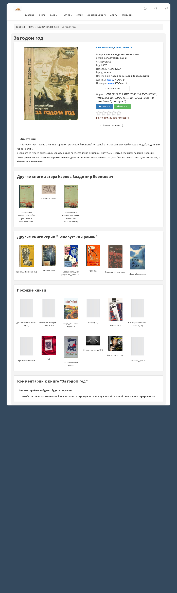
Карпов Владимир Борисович (121, 54)
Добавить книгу (96, 15)
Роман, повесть (123, 48)
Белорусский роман (48, 26)
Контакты (127, 15)
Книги (42, 15)
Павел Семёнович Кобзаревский (130, 76)
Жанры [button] (53, 15)
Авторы (68, 15)
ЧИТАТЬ (122, 106)
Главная (29, 15)
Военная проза (104, 48)
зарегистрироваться (142, 396)
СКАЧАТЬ (104, 106)
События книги (112, 88)
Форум (113, 15)
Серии (79, 15)
